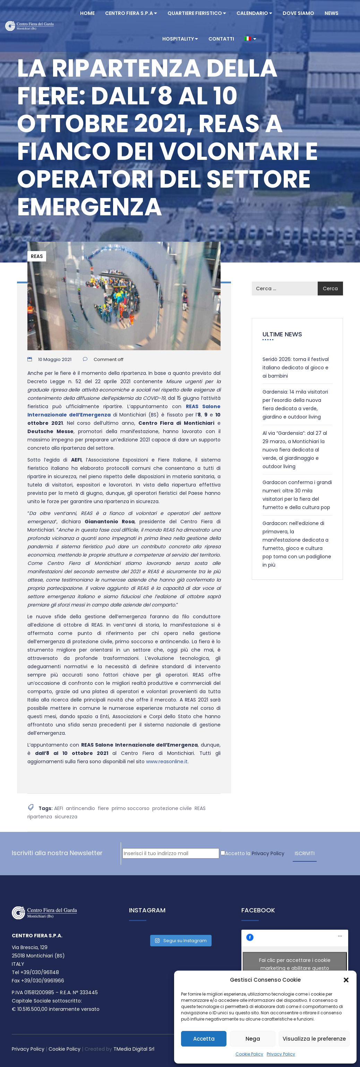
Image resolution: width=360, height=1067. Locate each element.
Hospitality (180, 38)
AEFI (58, 808)
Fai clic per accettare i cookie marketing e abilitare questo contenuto (295, 967)
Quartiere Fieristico (197, 13)
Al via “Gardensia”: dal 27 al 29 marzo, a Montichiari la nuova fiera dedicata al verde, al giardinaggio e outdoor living (295, 450)
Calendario (254, 13)
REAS (37, 256)
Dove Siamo (298, 13)
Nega (253, 1038)
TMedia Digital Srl (133, 1049)
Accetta (204, 1038)
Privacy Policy (281, 1054)
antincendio (80, 808)
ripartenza (39, 816)
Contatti (221, 38)
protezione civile (172, 808)
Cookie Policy (249, 1054)
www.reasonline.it (167, 761)
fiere (103, 808)
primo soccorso (130, 808)
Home (87, 13)
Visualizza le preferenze (314, 1038)
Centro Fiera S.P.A (131, 13)
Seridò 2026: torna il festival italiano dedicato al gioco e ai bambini (296, 367)
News (331, 13)
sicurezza (66, 816)
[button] (346, 979)
